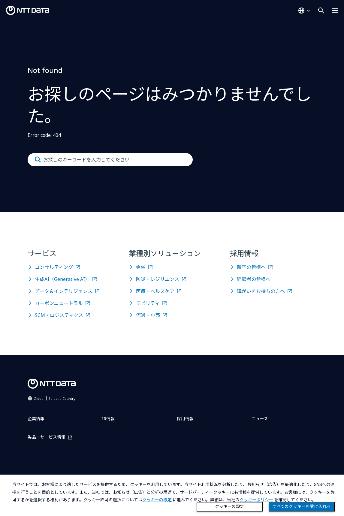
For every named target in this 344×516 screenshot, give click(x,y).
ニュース (260, 418)
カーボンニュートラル (59, 303)
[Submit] (38, 160)
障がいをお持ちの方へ (261, 291)
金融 (141, 267)
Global (54, 398)
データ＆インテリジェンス (63, 291)
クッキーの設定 (229, 506)
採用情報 (185, 418)
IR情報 (108, 418)
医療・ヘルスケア (155, 291)
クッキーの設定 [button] (157, 499)
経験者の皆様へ (253, 279)
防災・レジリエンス (157, 279)
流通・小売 (148, 315)
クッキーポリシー (256, 499)
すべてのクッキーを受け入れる (302, 506)
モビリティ (148, 303)
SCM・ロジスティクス (59, 315)
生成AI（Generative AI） (62, 279)
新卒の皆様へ (251, 267)
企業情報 (36, 418)
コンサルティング (54, 267)
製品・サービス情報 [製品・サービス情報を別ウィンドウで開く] (46, 437)
